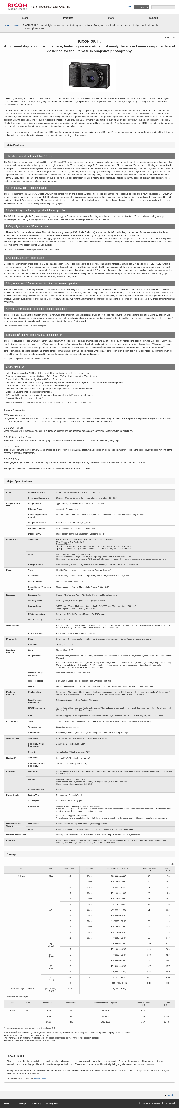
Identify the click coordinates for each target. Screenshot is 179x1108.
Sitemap (22, 1103)
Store (111, 18)
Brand (25, 18)
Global (128, 6)
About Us (8, 1103)
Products (68, 18)
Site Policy (36, 1103)
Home (6, 25)
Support (153, 18)
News (16, 25)
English (141, 7)
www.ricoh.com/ (40, 1078)
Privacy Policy (52, 1103)
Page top (171, 1095)
